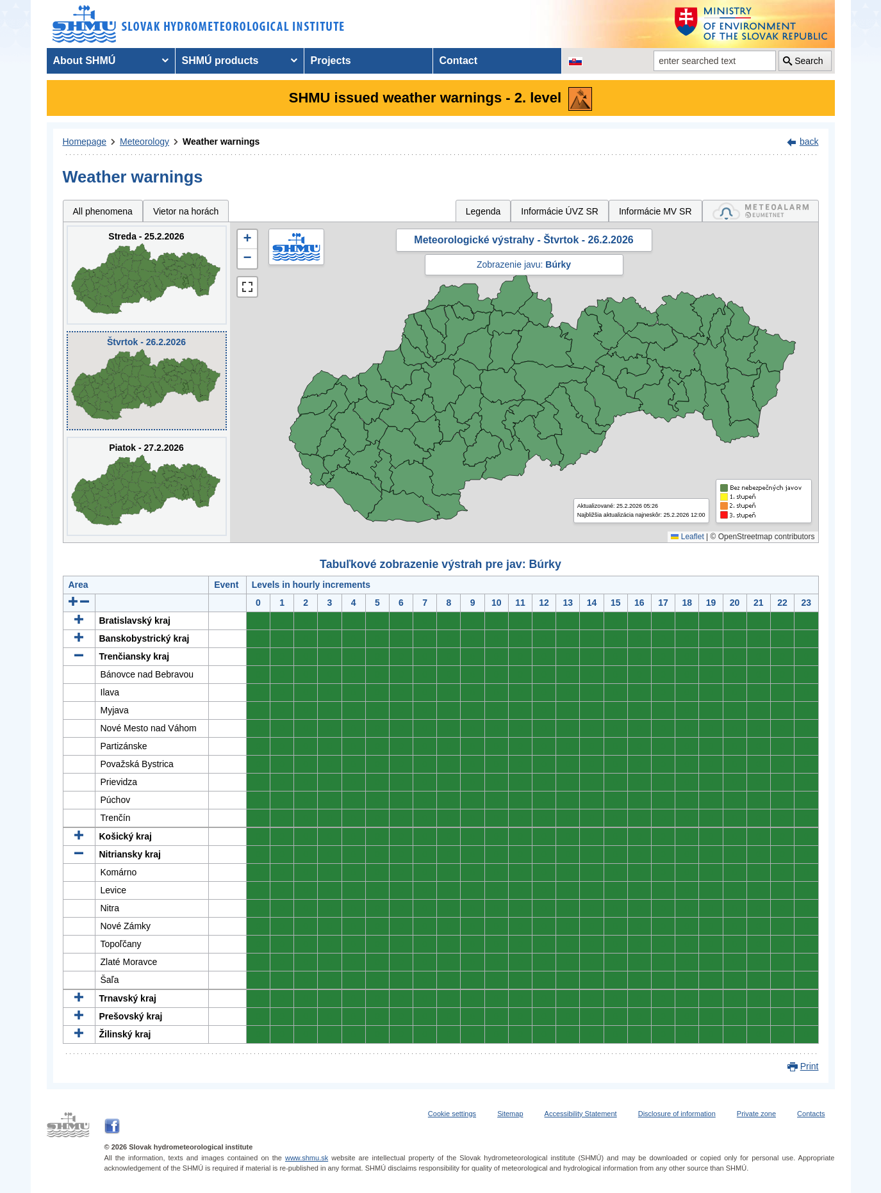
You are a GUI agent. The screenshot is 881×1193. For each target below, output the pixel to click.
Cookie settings (452, 1113)
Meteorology (144, 141)
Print (809, 1066)
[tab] (760, 211)
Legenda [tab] (483, 211)
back (809, 141)
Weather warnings (221, 141)
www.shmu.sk (306, 1158)
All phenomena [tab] (103, 211)
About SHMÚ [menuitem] (84, 60)
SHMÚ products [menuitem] (220, 60)
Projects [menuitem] (331, 60)
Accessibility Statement (581, 1113)
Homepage (85, 141)
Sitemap (510, 1113)
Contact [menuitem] (459, 60)
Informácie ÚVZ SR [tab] (559, 211)
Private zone (756, 1113)
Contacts (811, 1113)
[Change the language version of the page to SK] (575, 61)
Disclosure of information (677, 1113)
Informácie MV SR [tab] (655, 211)
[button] (247, 239)
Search (809, 61)
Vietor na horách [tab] (185, 211)
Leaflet (687, 536)
